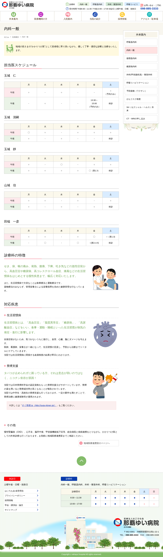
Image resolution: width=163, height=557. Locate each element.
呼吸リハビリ (132, 4)
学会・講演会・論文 (14, 505)
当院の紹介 (95, 19)
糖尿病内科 (131, 66)
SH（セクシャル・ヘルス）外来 (140, 109)
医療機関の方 (40, 19)
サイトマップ (11, 510)
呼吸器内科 (97, 4)
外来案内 (13, 19)
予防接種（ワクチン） (136, 91)
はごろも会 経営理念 (14, 491)
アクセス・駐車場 (149, 19)
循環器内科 (131, 58)
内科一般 (83, 4)
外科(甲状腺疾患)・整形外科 (139, 74)
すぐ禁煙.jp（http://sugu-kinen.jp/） (39, 405)
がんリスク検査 (133, 99)
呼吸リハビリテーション (137, 83)
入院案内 (68, 19)
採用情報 (122, 19)
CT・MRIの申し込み (135, 118)
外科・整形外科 (114, 4)
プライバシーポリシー (15, 495)
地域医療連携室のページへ (97, 443)
